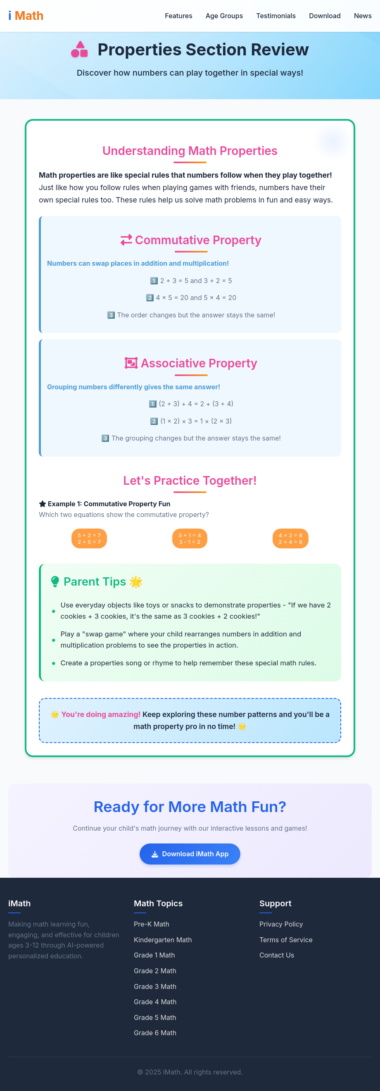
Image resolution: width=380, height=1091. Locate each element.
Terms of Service (286, 940)
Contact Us (276, 955)
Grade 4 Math (155, 1002)
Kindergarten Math (163, 940)
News (363, 16)
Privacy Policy (281, 924)
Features (178, 16)
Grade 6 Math (155, 1033)
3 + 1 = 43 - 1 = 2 (189, 538)
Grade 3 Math (155, 986)
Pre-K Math (151, 924)
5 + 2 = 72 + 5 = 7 (89, 538)
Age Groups (224, 16)
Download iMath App (190, 854)
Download (325, 16)
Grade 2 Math (155, 971)
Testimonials (276, 16)
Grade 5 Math (155, 1017)
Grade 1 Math (154, 955)
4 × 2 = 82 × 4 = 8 (291, 538)
